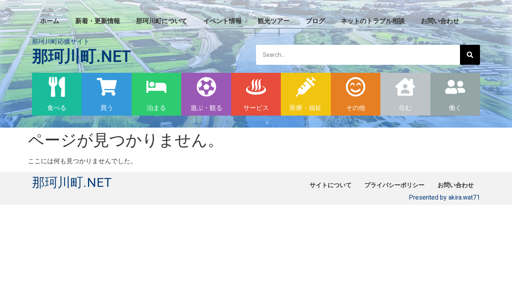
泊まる (156, 108)
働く (455, 108)
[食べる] (57, 87)
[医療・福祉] (306, 87)
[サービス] (256, 87)
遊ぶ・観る (206, 108)
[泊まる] (156, 87)
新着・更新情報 (97, 21)
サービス (256, 108)
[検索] (470, 55)
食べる (56, 108)
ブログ (315, 21)
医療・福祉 (306, 108)
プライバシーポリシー (386, 185)
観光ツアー (274, 21)
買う (106, 108)
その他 (355, 108)
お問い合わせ (440, 21)
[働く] (455, 87)
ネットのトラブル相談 (373, 21)
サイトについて (315, 185)
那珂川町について (161, 21)
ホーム (49, 21)
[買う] (107, 87)
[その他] (356, 87)
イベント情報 (222, 21)
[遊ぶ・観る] (206, 87)
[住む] (405, 87)
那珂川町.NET (81, 56)
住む (405, 108)
